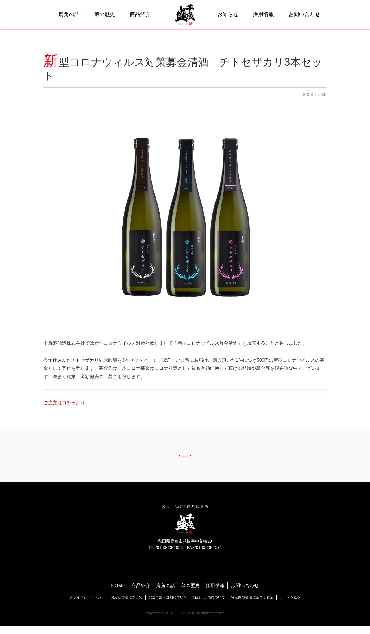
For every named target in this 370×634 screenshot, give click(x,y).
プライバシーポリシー (87, 605)
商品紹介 (140, 14)
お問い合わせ (304, 14)
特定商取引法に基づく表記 (252, 605)
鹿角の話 (68, 14)
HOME (118, 593)
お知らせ (227, 14)
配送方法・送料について (168, 605)
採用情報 (263, 14)
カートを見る (290, 605)
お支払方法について (127, 605)
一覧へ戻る (185, 459)
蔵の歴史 (104, 14)
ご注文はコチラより (64, 402)
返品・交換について (209, 605)
